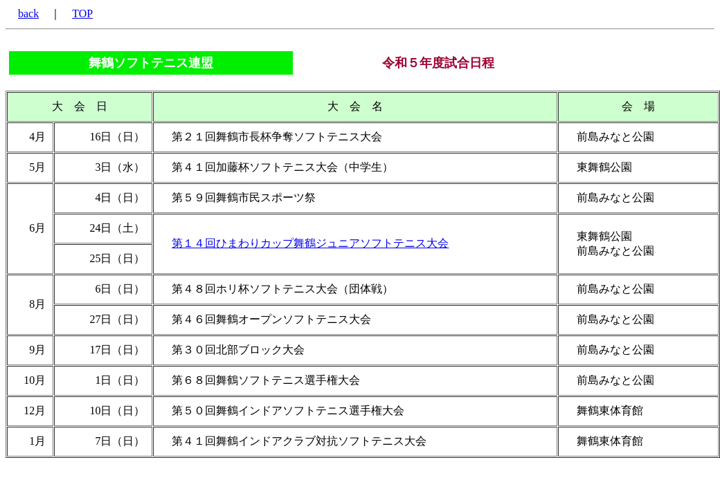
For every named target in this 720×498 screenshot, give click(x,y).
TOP (82, 13)
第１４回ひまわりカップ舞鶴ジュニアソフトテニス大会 (310, 243)
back (28, 13)
